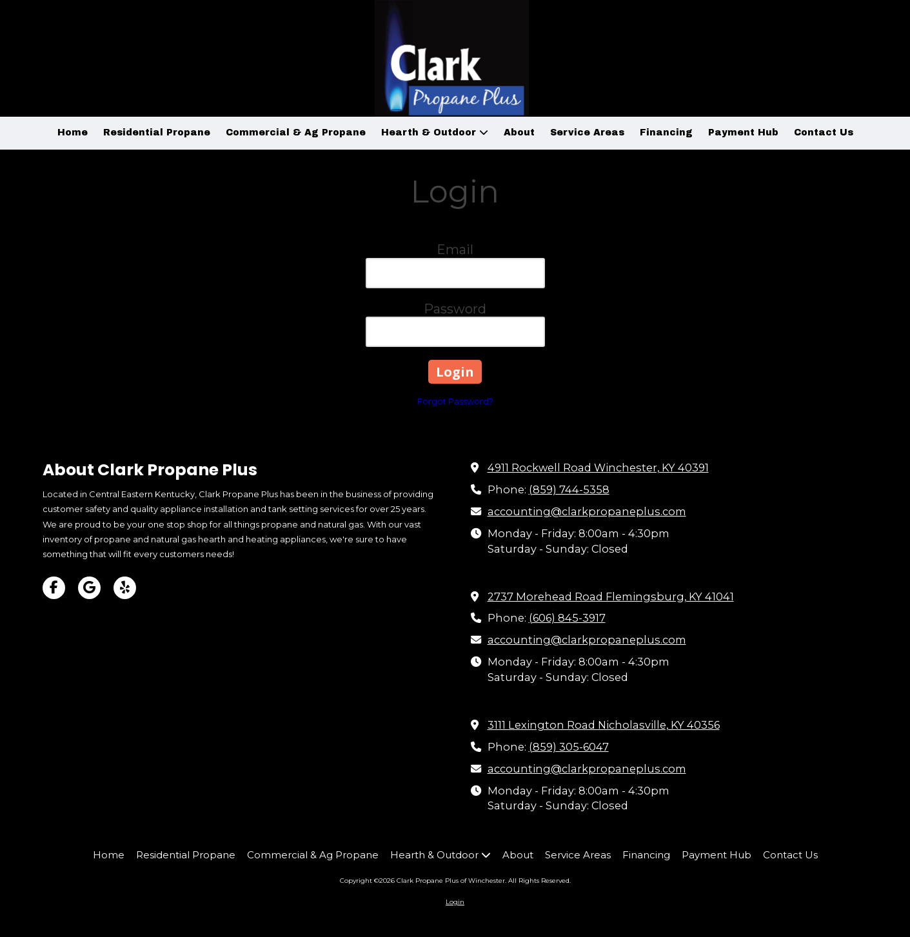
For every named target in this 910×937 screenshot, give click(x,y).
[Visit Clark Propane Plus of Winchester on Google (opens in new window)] (89, 588)
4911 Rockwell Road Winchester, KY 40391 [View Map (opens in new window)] (598, 467)
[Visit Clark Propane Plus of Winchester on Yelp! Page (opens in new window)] (125, 588)
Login (455, 902)
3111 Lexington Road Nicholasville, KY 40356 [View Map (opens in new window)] (604, 724)
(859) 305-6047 (569, 746)
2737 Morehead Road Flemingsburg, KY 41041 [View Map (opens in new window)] (611, 596)
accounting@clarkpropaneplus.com (587, 511)
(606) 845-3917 (567, 617)
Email (455, 249)
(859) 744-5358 (569, 489)
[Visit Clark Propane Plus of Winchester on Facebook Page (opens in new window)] (54, 588)
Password (455, 309)
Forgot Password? (455, 401)
